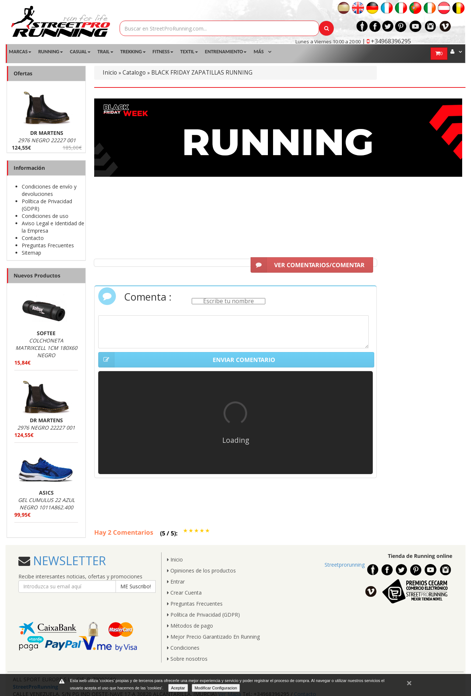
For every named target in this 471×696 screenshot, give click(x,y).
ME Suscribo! (135, 586)
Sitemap (31, 252)
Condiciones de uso (45, 215)
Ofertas (23, 73)
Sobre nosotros (187, 658)
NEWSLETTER (68, 560)
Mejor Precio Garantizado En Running (213, 636)
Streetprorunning (345, 564)
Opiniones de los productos (201, 570)
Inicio (110, 72)
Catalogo (134, 72)
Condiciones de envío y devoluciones (49, 190)
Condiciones (183, 647)
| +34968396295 (386, 41)
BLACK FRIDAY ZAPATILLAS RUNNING (201, 72)
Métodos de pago (190, 625)
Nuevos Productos (37, 275)
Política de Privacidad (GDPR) (203, 614)
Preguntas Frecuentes (48, 245)
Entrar (176, 581)
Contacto (33, 237)
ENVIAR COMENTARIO (186, 359)
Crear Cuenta (184, 592)
